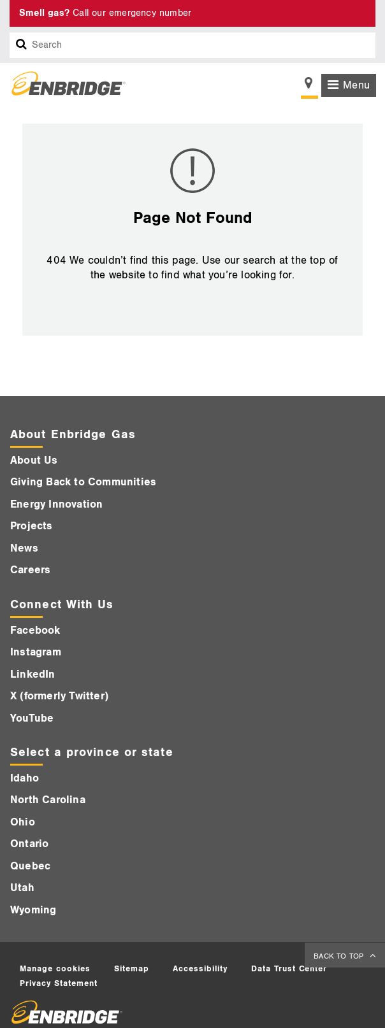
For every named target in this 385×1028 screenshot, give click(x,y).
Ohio (22, 822)
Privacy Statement (59, 983)
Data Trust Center (289, 969)
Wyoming (33, 910)
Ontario (29, 844)
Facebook (35, 630)
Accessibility (200, 969)
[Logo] (63, 85)
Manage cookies (55, 969)
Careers (30, 570)
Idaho (24, 778)
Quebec (30, 866)
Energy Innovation (56, 504)
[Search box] (21, 45)
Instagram (35, 652)
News (24, 548)
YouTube (32, 718)
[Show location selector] (309, 86)
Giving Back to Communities (83, 482)
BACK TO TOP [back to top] (340, 956)
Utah (22, 888)
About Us (34, 460)
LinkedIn (32, 674)
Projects (31, 526)
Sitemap (131, 969)
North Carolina (47, 800)
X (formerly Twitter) (59, 696)
